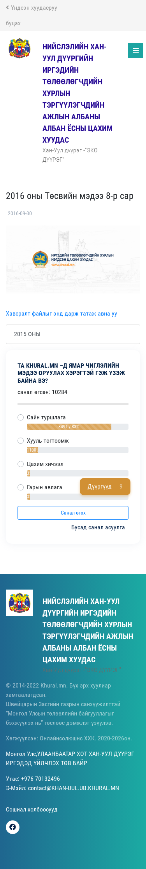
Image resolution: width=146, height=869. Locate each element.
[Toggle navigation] (135, 50)
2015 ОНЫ (27, 334)
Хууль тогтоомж (48, 440)
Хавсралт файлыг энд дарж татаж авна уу (61, 313)
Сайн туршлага (46, 417)
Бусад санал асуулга (99, 527)
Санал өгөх (73, 513)
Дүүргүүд (105, 486)
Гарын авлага (44, 487)
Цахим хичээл (45, 464)
